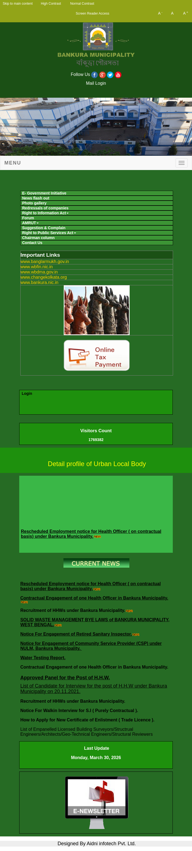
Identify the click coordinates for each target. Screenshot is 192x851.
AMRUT (30, 223)
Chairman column (38, 238)
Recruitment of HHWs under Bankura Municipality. (72, 610)
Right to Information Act (45, 213)
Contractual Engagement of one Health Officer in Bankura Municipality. (94, 598)
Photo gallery (34, 203)
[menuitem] (96, 193)
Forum (28, 218)
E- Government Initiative (44, 193)
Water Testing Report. (42, 657)
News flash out (35, 198)
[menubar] (96, 217)
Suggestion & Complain (44, 228)
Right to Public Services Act (49, 233)
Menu (12, 163)
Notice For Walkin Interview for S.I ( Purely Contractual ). (79, 710)
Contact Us (32, 242)
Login (27, 393)
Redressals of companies (45, 208)
